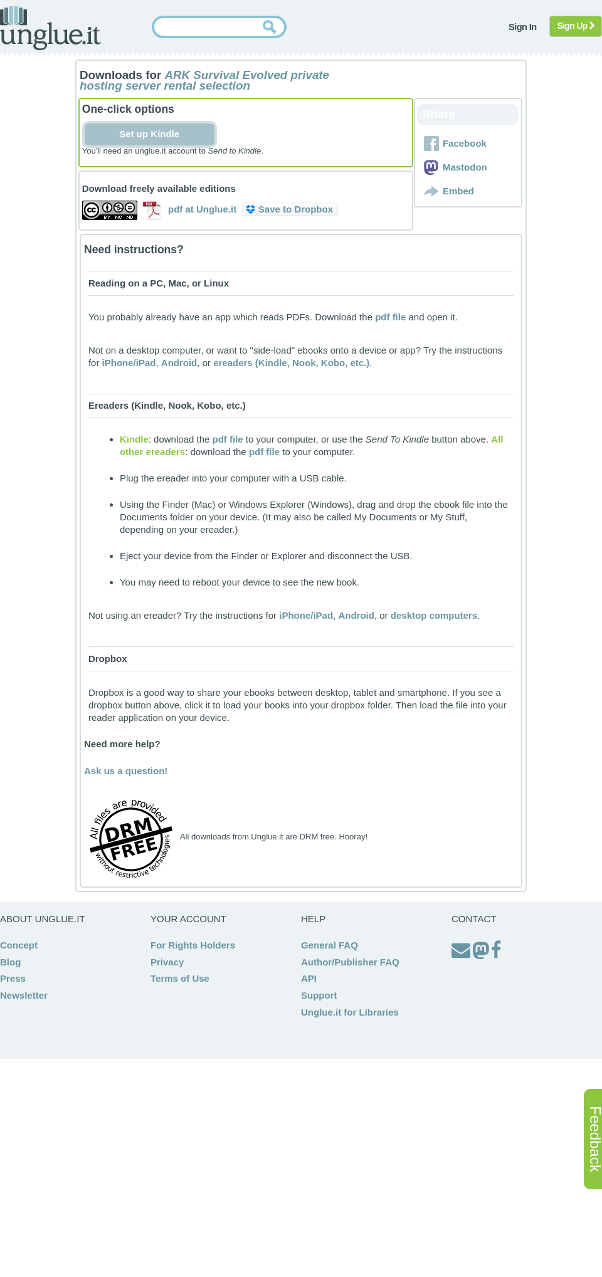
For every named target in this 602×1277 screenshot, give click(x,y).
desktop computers (434, 615)
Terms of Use (179, 978)
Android (179, 362)
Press (13, 978)
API (309, 978)
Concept (19, 945)
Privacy (167, 962)
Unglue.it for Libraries (350, 1012)
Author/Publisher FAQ (350, 962)
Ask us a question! (125, 770)
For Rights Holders (192, 945)
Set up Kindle (149, 134)
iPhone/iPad (129, 362)
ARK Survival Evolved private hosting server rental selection (204, 80)
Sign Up (575, 26)
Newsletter (24, 995)
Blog (10, 962)
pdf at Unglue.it (202, 209)
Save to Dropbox (289, 209)
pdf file (390, 317)
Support (319, 995)
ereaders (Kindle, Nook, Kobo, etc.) (291, 362)
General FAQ (329, 945)
